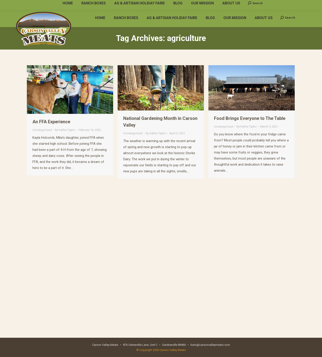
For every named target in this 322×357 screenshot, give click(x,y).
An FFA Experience (51, 121)
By (65, 130)
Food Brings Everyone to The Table (249, 118)
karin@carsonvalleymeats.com (79, 4)
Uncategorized (42, 130)
